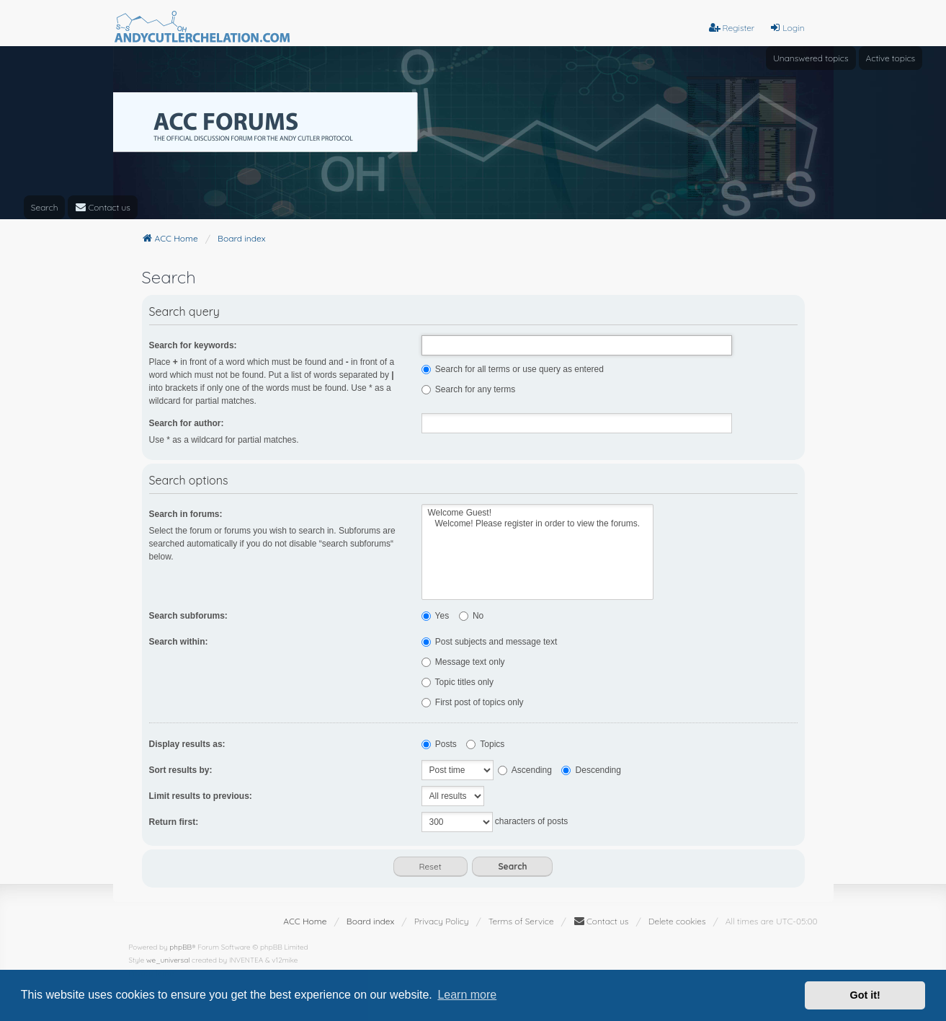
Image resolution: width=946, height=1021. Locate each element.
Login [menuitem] (786, 27)
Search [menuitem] (44, 207)
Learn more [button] (466, 995)
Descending (591, 770)
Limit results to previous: (200, 796)
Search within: (178, 642)
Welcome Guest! (538, 513)
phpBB (180, 947)
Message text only (463, 662)
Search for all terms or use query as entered (512, 369)
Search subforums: (188, 616)
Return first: (174, 822)
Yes (435, 616)
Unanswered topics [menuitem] (810, 58)
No (471, 616)
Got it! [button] (865, 995)
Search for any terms (468, 389)
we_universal (167, 960)
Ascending (525, 770)
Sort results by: (181, 770)
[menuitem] (103, 207)
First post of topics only (472, 702)
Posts (439, 744)
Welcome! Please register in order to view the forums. (538, 523)
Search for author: (186, 423)
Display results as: (187, 744)
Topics (485, 744)
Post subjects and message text (489, 642)
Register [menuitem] (731, 27)
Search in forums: (186, 514)
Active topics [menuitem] (891, 58)
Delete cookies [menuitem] (677, 921)
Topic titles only (457, 682)
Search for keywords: (193, 345)
